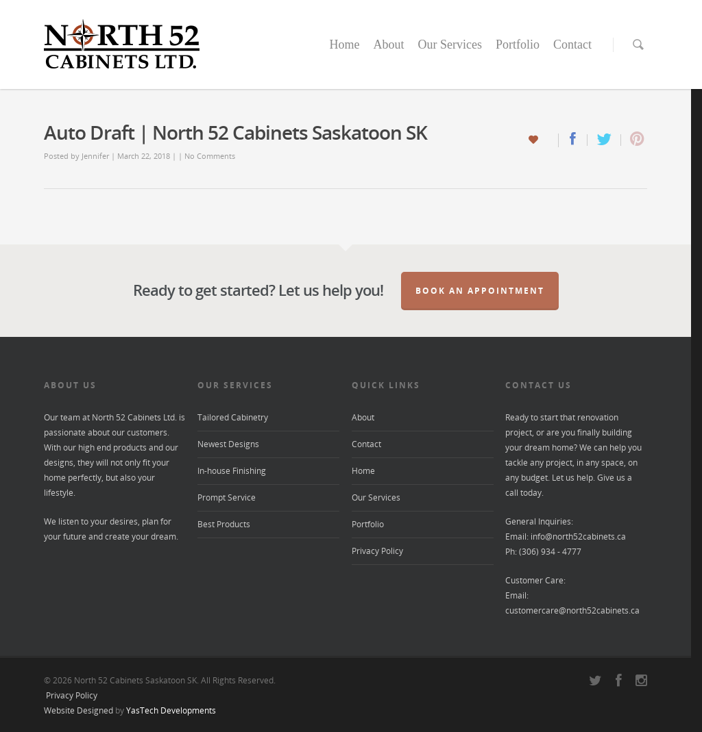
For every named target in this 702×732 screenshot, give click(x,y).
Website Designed (78, 710)
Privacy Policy (377, 551)
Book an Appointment (479, 290)
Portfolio (518, 44)
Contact (572, 44)
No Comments (209, 156)
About (388, 44)
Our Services (449, 44)
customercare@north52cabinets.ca (572, 610)
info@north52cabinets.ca (578, 536)
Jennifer (95, 156)
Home (344, 44)
